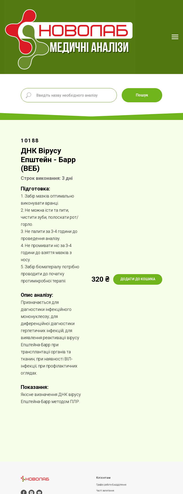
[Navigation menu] (175, 37)
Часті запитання (105, 490)
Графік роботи (104, 484)
